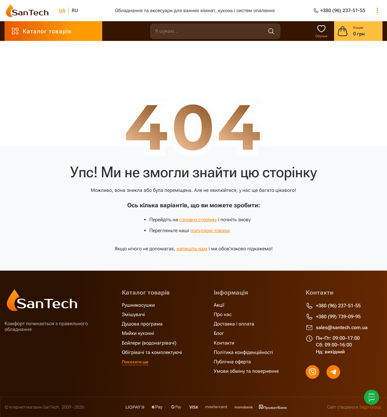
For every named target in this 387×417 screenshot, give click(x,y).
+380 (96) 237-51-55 (333, 305)
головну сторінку (198, 219)
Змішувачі (133, 314)
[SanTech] (27, 11)
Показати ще (135, 361)
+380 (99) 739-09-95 (333, 316)
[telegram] (333, 372)
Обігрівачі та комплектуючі (152, 352)
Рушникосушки (138, 305)
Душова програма (142, 324)
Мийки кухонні (138, 333)
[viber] (312, 372)
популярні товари (210, 230)
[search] (215, 31)
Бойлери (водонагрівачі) (149, 342)
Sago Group (370, 406)
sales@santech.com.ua (337, 327)
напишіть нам (192, 249)
